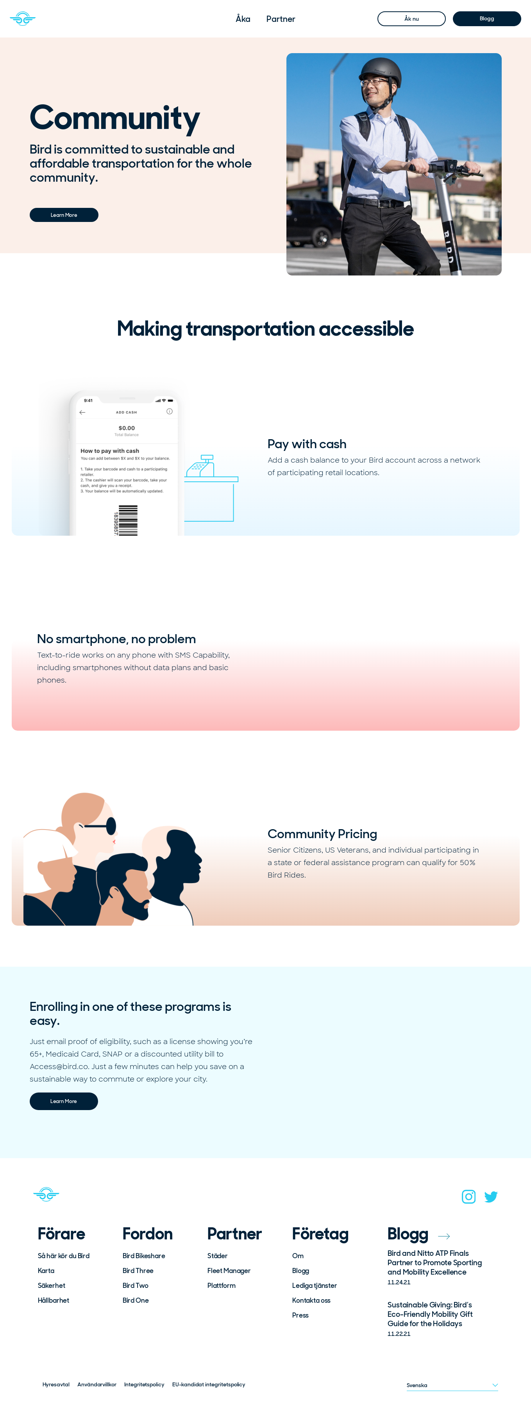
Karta (46, 1270)
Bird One (136, 1300)
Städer (217, 1256)
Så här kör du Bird (63, 1256)
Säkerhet (51, 1285)
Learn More (64, 214)
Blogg (487, 18)
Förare (61, 1234)
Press (300, 1315)
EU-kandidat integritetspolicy (208, 1384)
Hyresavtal (56, 1384)
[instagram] (469, 1199)
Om (298, 1256)
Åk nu (411, 18)
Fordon (148, 1234)
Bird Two (135, 1285)
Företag (320, 1234)
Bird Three (138, 1270)
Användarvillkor (96, 1384)
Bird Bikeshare (144, 1256)
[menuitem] (243, 19)
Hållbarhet (54, 1300)
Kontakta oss (311, 1300)
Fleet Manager (229, 1270)
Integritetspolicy (144, 1384)
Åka (243, 19)
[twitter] (491, 1199)
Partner (280, 19)
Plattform (221, 1285)
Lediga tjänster (314, 1285)
